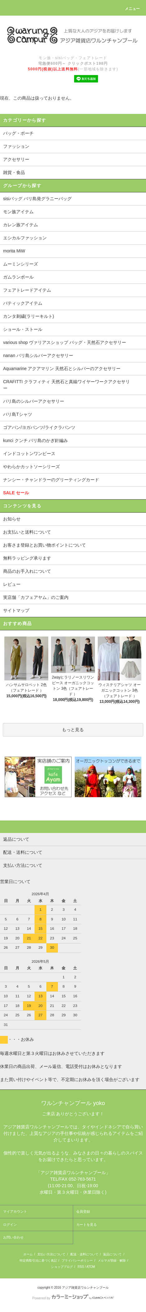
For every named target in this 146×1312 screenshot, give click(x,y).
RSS (81, 1266)
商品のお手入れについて (27, 571)
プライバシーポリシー (77, 1260)
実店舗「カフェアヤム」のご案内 (35, 597)
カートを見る (86, 1224)
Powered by (73, 1298)
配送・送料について (84, 1254)
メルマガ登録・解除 (112, 1260)
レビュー (12, 584)
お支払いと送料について (27, 531)
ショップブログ (62, 1266)
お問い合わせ (13, 1237)
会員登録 (83, 1211)
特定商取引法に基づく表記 (38, 1260)
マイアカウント (15, 1211)
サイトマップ (16, 610)
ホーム (28, 1254)
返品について (112, 1254)
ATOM (90, 1266)
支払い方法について (51, 1254)
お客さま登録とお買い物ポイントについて (44, 545)
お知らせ (12, 518)
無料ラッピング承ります (27, 558)
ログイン (10, 1224)
